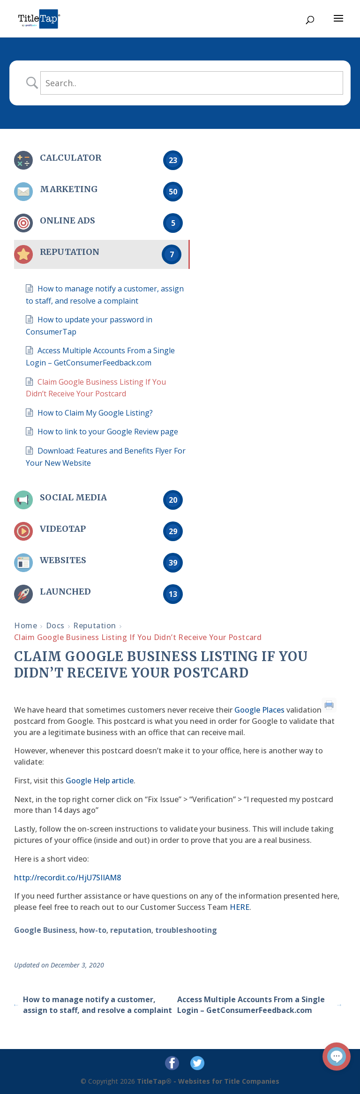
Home (25, 625)
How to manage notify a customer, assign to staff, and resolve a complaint (93, 1005)
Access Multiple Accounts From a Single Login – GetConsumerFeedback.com (259, 1005)
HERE (239, 907)
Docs (55, 625)
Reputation (94, 625)
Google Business (44, 930)
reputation (130, 930)
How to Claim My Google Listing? (95, 413)
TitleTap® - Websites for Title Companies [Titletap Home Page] (208, 1081)
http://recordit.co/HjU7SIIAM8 (67, 877)
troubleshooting (186, 930)
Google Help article (100, 780)
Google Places (259, 710)
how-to (92, 930)
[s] (191, 83)
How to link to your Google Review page (108, 431)
